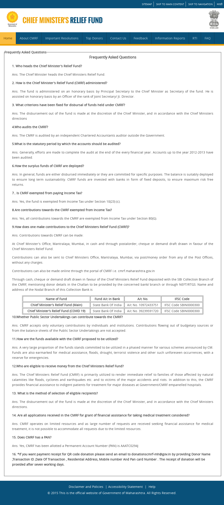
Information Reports (170, 38)
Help (152, 487)
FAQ (208, 38)
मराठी (219, 4)
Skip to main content (170, 4)
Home (8, 38)
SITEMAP (147, 4)
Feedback (141, 38)
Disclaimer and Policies (86, 487)
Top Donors (94, 38)
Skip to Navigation (200, 4)
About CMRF (29, 38)
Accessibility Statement (125, 487)
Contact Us (118, 38)
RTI (195, 38)
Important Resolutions (62, 38)
